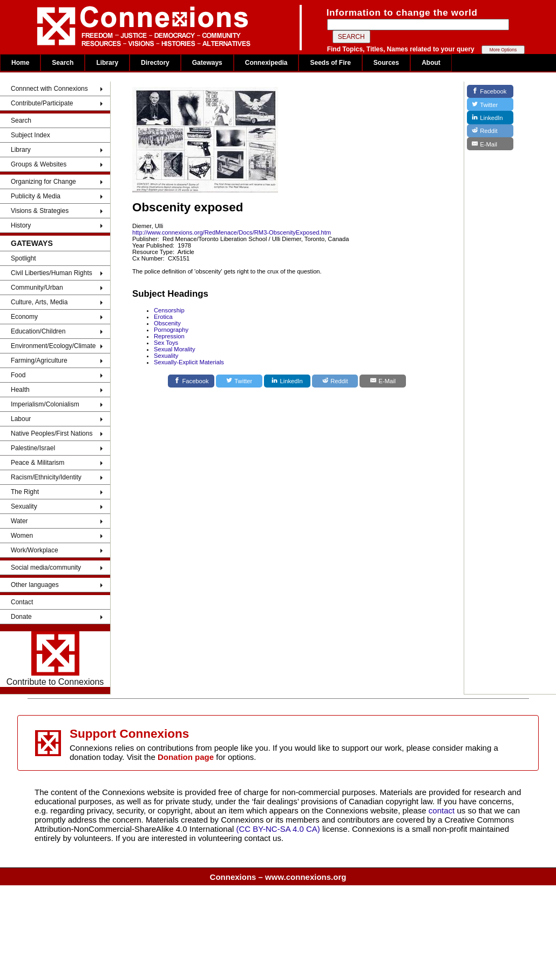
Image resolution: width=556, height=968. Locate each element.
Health (20, 389)
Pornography (171, 329)
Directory (155, 62)
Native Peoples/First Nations (51, 433)
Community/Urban (37, 287)
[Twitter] (239, 381)
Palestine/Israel (33, 448)
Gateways (207, 62)
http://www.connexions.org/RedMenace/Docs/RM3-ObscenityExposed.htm (231, 232)
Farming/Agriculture (39, 360)
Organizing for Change (43, 181)
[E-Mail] (383, 381)
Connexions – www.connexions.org (278, 877)
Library (107, 62)
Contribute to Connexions (55, 658)
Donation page (186, 757)
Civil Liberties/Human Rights (51, 273)
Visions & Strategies (40, 211)
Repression (169, 336)
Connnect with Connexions (49, 88)
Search (62, 62)
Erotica (163, 316)
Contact (22, 602)
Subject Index (30, 135)
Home (20, 62)
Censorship (169, 310)
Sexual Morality (174, 349)
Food (18, 375)
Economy (24, 317)
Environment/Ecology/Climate (53, 346)
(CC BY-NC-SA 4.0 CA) (278, 828)
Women (22, 535)
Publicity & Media (35, 196)
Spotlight (23, 258)
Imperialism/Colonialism (45, 404)
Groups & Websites (38, 164)
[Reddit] (335, 381)
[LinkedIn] (287, 381)
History (21, 225)
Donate (21, 616)
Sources (386, 62)
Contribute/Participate (42, 103)
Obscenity (167, 323)
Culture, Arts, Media (39, 302)
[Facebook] (191, 381)
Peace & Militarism (37, 462)
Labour (21, 419)
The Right (25, 492)
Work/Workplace (34, 550)
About (431, 62)
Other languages (35, 585)
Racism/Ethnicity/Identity (46, 477)
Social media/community (46, 567)
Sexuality (24, 506)
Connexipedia (266, 62)
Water (19, 521)
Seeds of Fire (330, 62)
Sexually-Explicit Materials (189, 362)
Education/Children (38, 331)
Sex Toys (166, 342)
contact (443, 810)
